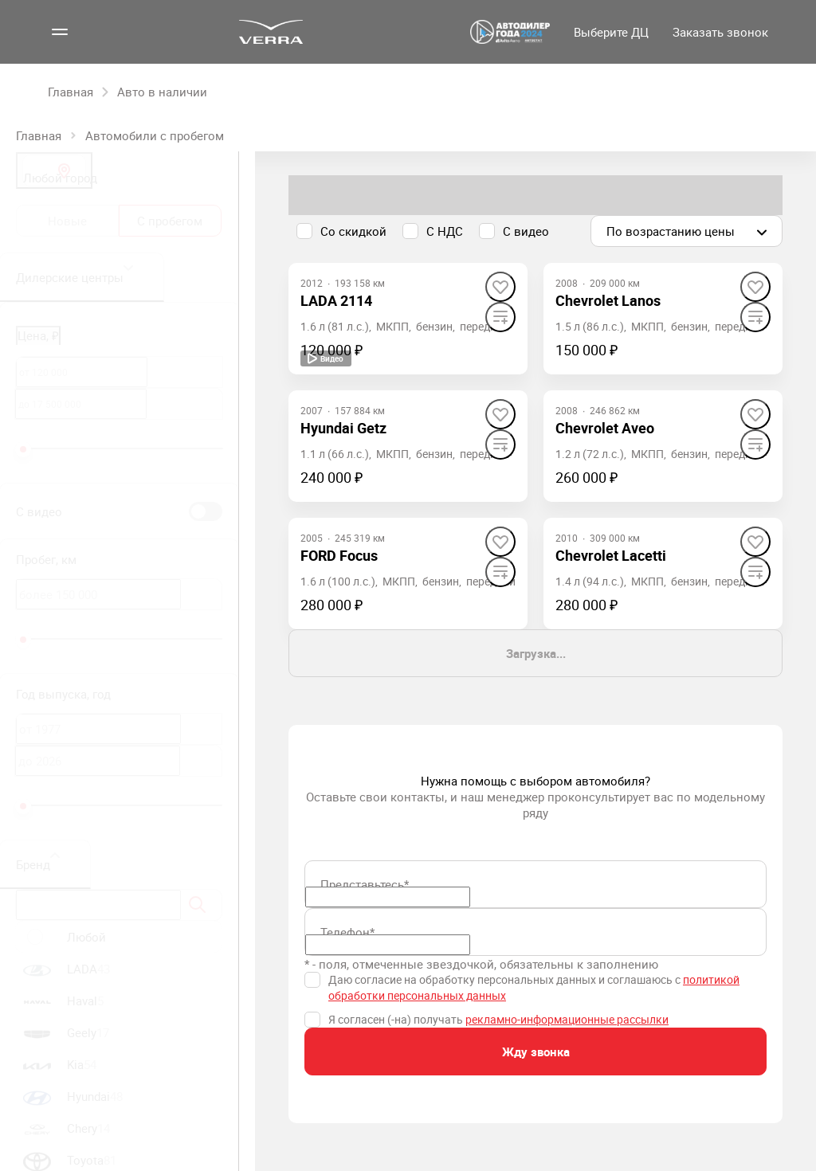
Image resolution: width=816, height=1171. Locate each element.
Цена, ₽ (38, 335)
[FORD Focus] (339, 556)
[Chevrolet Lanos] (608, 301)
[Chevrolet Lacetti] (610, 556)
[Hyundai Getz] (343, 428)
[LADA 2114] (336, 301)
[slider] (23, 449)
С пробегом (169, 221)
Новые (67, 221)
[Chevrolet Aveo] (604, 428)
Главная (38, 135)
